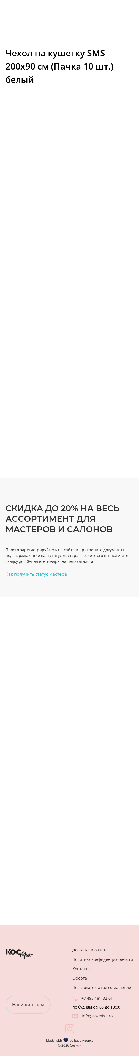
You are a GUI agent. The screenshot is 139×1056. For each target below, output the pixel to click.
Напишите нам (28, 1005)
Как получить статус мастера (36, 574)
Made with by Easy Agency (69, 1040)
